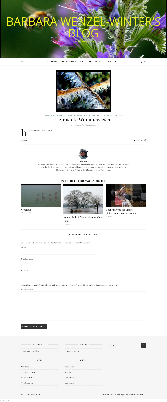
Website (24, 270)
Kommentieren (27, 289)
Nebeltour (26, 209)
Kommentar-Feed (28, 377)
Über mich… (114, 61)
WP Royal (36, 395)
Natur (110, 115)
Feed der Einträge (28, 372)
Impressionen (83, 115)
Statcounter (4, 400)
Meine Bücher (69, 61)
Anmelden (25, 367)
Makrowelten (98, 115)
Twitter (118, 115)
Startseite (52, 61)
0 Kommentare (90, 125)
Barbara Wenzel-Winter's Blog (83, 27)
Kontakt (99, 61)
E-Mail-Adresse (28, 259)
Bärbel (26, 140)
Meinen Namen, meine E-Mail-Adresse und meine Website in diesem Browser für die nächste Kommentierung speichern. (69, 285)
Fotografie (69, 115)
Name (24, 247)
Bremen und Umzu (54, 115)
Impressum (85, 61)
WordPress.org (27, 383)
